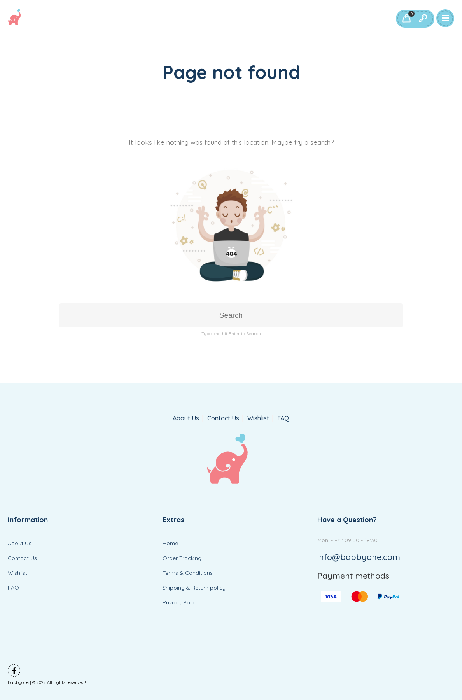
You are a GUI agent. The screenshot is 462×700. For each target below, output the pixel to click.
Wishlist (258, 418)
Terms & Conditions (188, 572)
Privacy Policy (181, 602)
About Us (186, 418)
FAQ (283, 418)
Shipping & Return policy (194, 587)
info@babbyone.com (358, 557)
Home (170, 543)
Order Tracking (182, 558)
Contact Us (223, 418)
